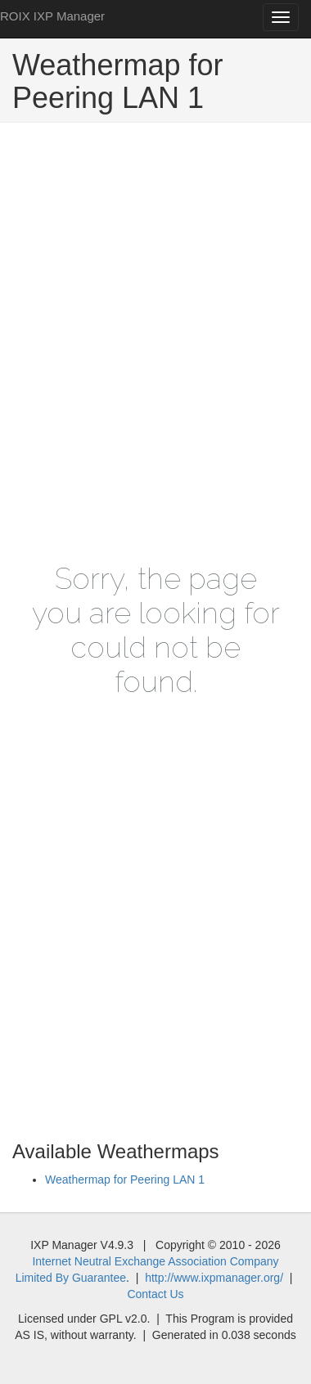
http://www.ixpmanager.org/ (214, 1277)
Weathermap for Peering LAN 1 (125, 1179)
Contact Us (155, 1294)
